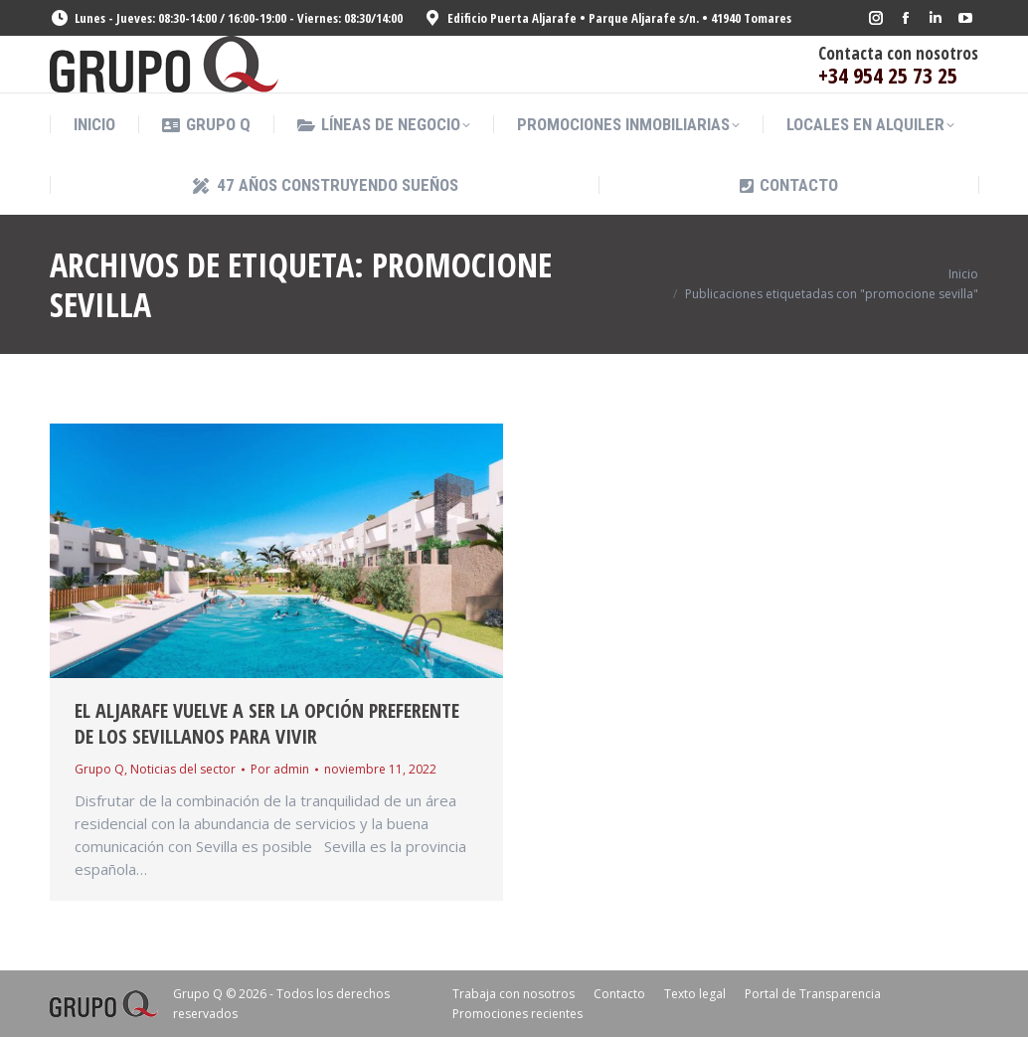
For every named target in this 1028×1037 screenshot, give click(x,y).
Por (280, 769)
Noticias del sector (183, 769)
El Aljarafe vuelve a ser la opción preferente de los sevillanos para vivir (267, 723)
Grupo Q (99, 769)
